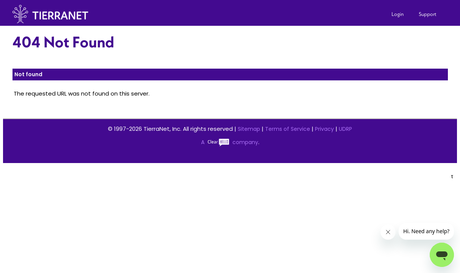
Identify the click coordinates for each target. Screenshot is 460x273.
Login (397, 14)
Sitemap (249, 129)
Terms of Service (287, 129)
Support (428, 14)
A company (229, 142)
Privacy (324, 129)
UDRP (345, 129)
